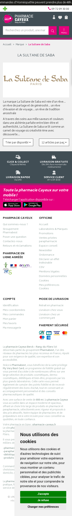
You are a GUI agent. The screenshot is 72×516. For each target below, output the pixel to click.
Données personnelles (53, 277)
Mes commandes (13, 315)
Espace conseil (48, 246)
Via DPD (18, 175)
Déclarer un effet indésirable (49, 261)
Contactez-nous (12, 242)
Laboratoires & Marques (53, 230)
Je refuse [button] (43, 500)
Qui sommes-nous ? (15, 225)
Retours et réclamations (17, 246)
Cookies (44, 281)
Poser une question (14, 237)
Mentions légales (49, 272)
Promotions (46, 234)
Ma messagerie (12, 328)
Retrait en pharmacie (51, 306)
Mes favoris (10, 324)
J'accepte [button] (43, 493)
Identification (10, 306)
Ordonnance (46, 255)
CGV (41, 268)
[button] (18, 142)
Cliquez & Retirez (18, 159)
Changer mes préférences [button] (43, 506)
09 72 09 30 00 (54, 175)
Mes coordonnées (14, 311)
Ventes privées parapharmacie (48, 240)
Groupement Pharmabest (10, 231)
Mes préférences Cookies (49, 287)
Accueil (7, 45)
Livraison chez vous (51, 311)
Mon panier (9, 319)
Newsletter (45, 251)
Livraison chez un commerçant (49, 316)
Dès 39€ (54, 161)
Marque (20, 45)
